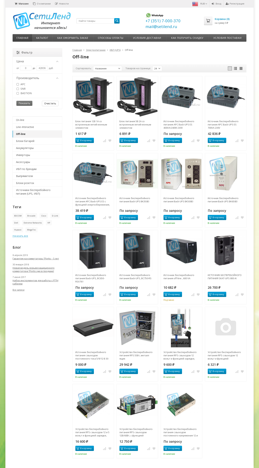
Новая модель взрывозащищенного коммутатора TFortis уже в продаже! (33, 269)
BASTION (24, 93)
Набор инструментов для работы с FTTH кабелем (35, 282)
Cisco (43, 215)
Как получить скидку (187, 38)
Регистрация (235, 3)
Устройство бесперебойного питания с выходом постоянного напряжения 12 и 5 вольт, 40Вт (180, 432)
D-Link (55, 215)
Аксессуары (23, 162)
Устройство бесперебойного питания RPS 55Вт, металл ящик (136, 355)
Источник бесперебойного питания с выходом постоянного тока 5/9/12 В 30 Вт (91, 355)
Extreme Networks (33, 222)
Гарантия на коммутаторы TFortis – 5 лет (36, 258)
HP (48, 222)
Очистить (50, 103)
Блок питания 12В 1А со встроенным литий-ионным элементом (91, 124)
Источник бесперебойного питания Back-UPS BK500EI (178, 200)
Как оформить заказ (72, 38)
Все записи (18, 289)
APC (21, 84)
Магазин (22, 3)
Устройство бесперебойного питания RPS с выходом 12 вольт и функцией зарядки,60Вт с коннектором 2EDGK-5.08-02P (224, 355)
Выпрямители (24, 176)
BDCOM (18, 215)
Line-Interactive (25, 127)
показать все (20, 236)
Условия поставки (227, 38)
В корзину (84, 140)
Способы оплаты (110, 38)
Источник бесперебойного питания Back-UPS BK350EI (134, 200)
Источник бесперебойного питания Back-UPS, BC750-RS (135, 276)
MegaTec (31, 229)
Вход (216, 3)
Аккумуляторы (25, 148)
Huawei (17, 229)
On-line (20, 120)
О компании (42, 3)
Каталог (42, 38)
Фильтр (24, 52)
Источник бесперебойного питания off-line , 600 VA (178, 276)
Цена (37, 61)
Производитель (37, 78)
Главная (22, 38)
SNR (21, 88)
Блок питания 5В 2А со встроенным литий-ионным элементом (135, 124)
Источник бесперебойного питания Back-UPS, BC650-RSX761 (90, 278)
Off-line (20, 134)
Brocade (31, 215)
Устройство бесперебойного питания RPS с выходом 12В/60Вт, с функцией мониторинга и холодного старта (136, 432)
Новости (62, 3)
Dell (16, 222)
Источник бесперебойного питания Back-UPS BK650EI (223, 200)
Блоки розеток (25, 183)
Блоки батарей (25, 141)
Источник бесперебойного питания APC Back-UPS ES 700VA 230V (223, 124)
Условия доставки (147, 38)
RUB (203, 3)
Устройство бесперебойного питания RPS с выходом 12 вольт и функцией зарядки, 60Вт (180, 355)
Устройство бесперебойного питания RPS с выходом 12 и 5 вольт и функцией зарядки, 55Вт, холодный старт (92, 432)
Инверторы (23, 155)
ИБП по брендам (26, 169)
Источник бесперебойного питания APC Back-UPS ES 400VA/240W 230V (178, 124)
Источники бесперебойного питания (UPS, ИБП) (33, 191)
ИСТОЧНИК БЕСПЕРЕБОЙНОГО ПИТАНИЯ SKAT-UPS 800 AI (225, 276)
